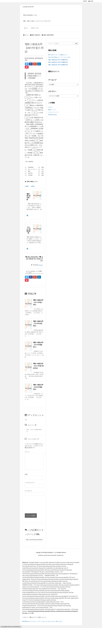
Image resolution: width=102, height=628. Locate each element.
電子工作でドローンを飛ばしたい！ (58, 54)
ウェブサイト (28, 491)
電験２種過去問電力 (33, 257)
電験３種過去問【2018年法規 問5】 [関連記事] (38, 323)
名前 (26, 474)
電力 (35, 258)
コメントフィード (53, 112)
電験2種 (31, 258)
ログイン (50, 107)
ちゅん (41, 265)
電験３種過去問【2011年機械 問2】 (58, 59)
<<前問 (26, 186)
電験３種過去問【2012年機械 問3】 (58, 64)
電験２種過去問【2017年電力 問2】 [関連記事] (38, 302)
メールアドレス (29, 482)
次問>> (33, 186)
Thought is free (60, 555)
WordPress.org (52, 114)
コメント (27, 451)
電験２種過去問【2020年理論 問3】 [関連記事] (38, 387)
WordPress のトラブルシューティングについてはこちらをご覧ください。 (43, 621)
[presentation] (32, 505)
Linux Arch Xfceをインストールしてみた (59, 57)
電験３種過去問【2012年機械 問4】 (58, 62)
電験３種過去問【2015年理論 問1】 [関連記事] (38, 345)
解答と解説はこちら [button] (31, 181)
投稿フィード (52, 109)
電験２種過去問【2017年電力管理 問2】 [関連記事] (38, 366)
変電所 (39, 258)
